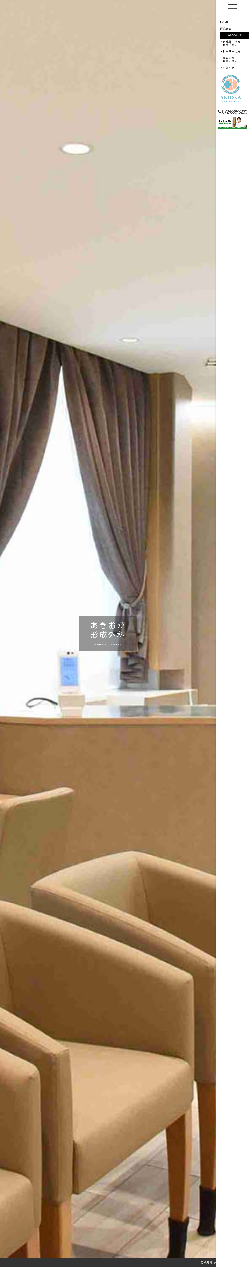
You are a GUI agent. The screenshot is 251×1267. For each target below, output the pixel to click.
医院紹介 (226, 28)
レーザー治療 (231, 51)
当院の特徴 (234, 35)
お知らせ (229, 67)
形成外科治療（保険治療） (230, 43)
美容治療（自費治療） (228, 59)
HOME (224, 22)
